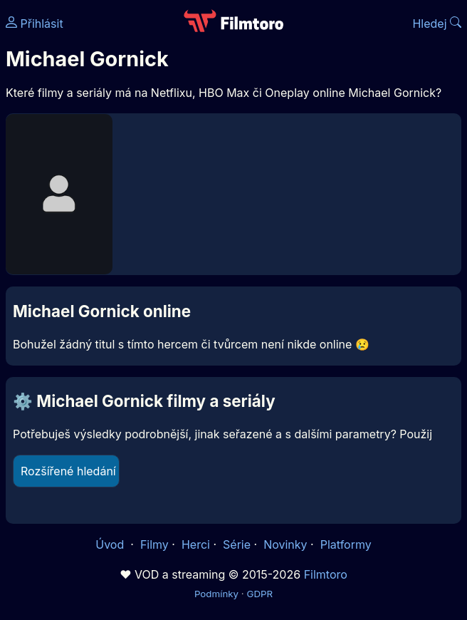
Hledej (436, 23)
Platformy (346, 544)
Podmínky (216, 593)
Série (237, 544)
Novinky (285, 544)
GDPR (259, 593)
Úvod (111, 544)
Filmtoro (325, 574)
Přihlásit (34, 23)
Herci (196, 544)
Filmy (154, 544)
